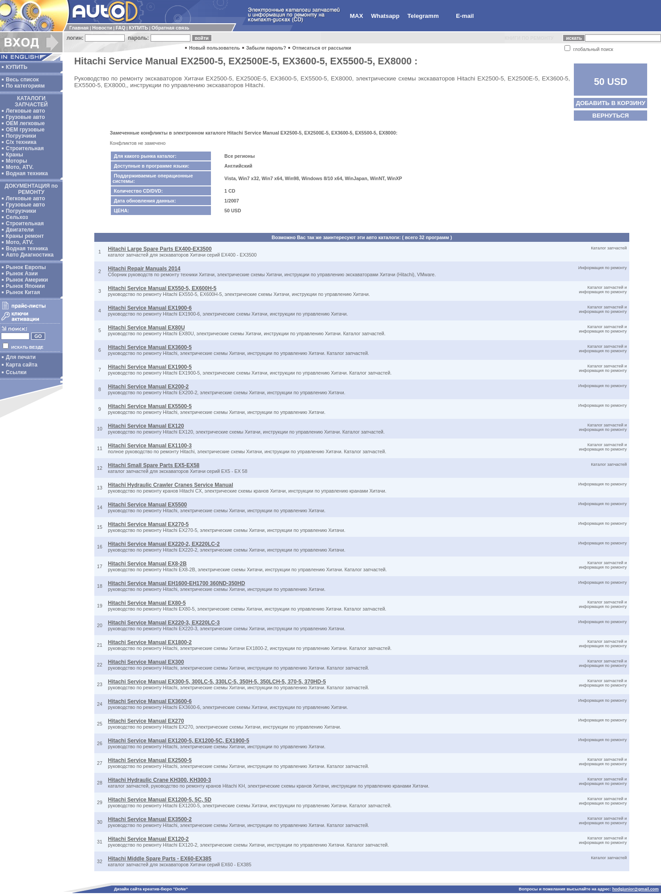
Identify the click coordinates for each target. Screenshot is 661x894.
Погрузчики (21, 136)
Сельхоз (17, 217)
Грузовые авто (25, 117)
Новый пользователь (214, 48)
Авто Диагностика (30, 255)
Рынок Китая (23, 292)
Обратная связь (170, 27)
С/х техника (21, 142)
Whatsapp (385, 16)
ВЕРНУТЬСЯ (610, 115)
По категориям (25, 86)
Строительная (25, 148)
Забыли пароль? (266, 48)
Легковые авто (25, 111)
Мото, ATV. (20, 167)
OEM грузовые (25, 130)
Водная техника (27, 173)
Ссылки (16, 372)
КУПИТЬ (138, 27)
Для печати (21, 357)
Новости (102, 27)
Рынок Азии (22, 273)
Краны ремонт (25, 236)
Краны (14, 155)
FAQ (121, 27)
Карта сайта (22, 365)
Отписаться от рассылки (321, 48)
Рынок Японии (25, 286)
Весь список (22, 79)
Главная (78, 27)
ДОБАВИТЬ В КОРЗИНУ (610, 103)
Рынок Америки (27, 280)
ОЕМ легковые (25, 123)
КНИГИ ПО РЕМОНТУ (529, 38)
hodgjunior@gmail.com (635, 889)
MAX (356, 16)
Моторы (16, 161)
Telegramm (423, 16)
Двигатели (20, 230)
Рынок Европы (26, 267)
